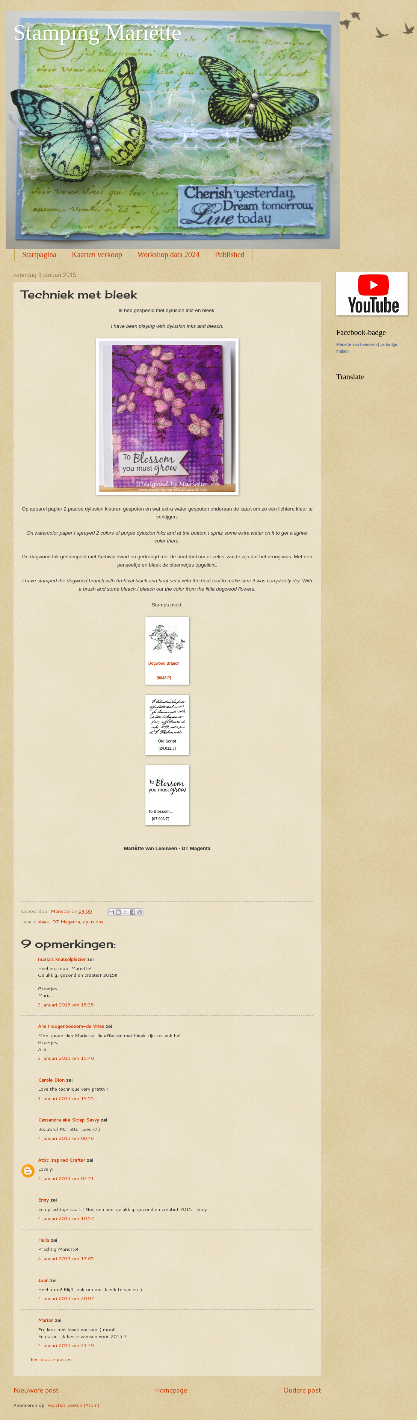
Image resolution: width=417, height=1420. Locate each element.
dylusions (93, 921)
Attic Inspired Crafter (61, 1159)
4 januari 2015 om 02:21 (66, 1178)
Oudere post (302, 1390)
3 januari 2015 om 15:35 (66, 1004)
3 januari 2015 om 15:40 (66, 1058)
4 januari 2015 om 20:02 (66, 1298)
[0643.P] (164, 678)
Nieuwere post (36, 1390)
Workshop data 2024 (168, 254)
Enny (43, 1199)
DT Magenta (66, 921)
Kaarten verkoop (97, 254)
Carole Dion (51, 1079)
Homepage (171, 1390)
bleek (43, 921)
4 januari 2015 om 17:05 (66, 1258)
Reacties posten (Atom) (73, 1405)
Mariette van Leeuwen (356, 344)
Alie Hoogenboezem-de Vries (71, 1026)
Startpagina (39, 254)
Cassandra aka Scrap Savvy (68, 1119)
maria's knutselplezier (62, 959)
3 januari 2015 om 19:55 (66, 1098)
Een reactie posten (51, 1359)
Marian (45, 1320)
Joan (43, 1280)
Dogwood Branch (164, 663)
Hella (43, 1240)
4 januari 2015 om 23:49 (66, 1345)
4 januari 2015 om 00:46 (66, 1138)
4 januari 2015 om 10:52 (66, 1218)
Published (230, 254)
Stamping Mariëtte (97, 32)
